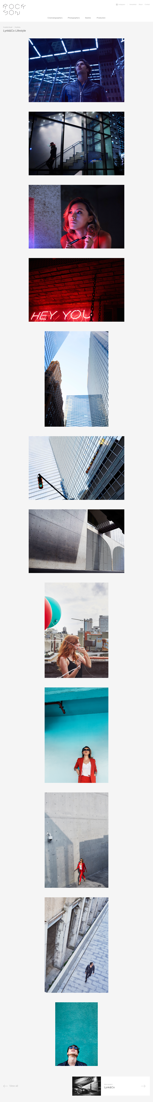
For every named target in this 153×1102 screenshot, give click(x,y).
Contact (147, 4)
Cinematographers (55, 18)
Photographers (74, 18)
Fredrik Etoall (7, 27)
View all (10, 1085)
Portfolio (17, 27)
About (141, 4)
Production (101, 18)
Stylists (88, 18)
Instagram (120, 4)
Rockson (14, 9)
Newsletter (133, 4)
